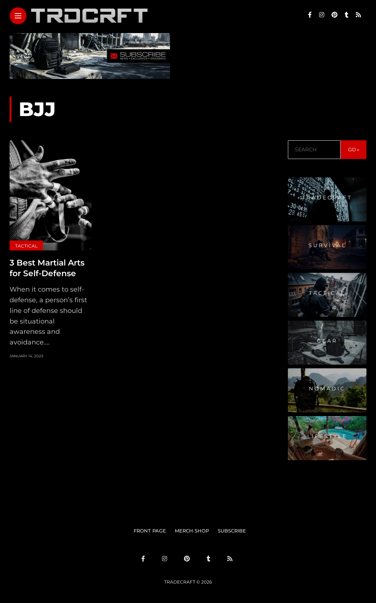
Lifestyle (327, 436)
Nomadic (327, 388)
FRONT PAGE (150, 531)
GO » (353, 149)
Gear (327, 340)
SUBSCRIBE (232, 531)
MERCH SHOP (192, 531)
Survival (327, 245)
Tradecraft (327, 197)
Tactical (26, 246)
